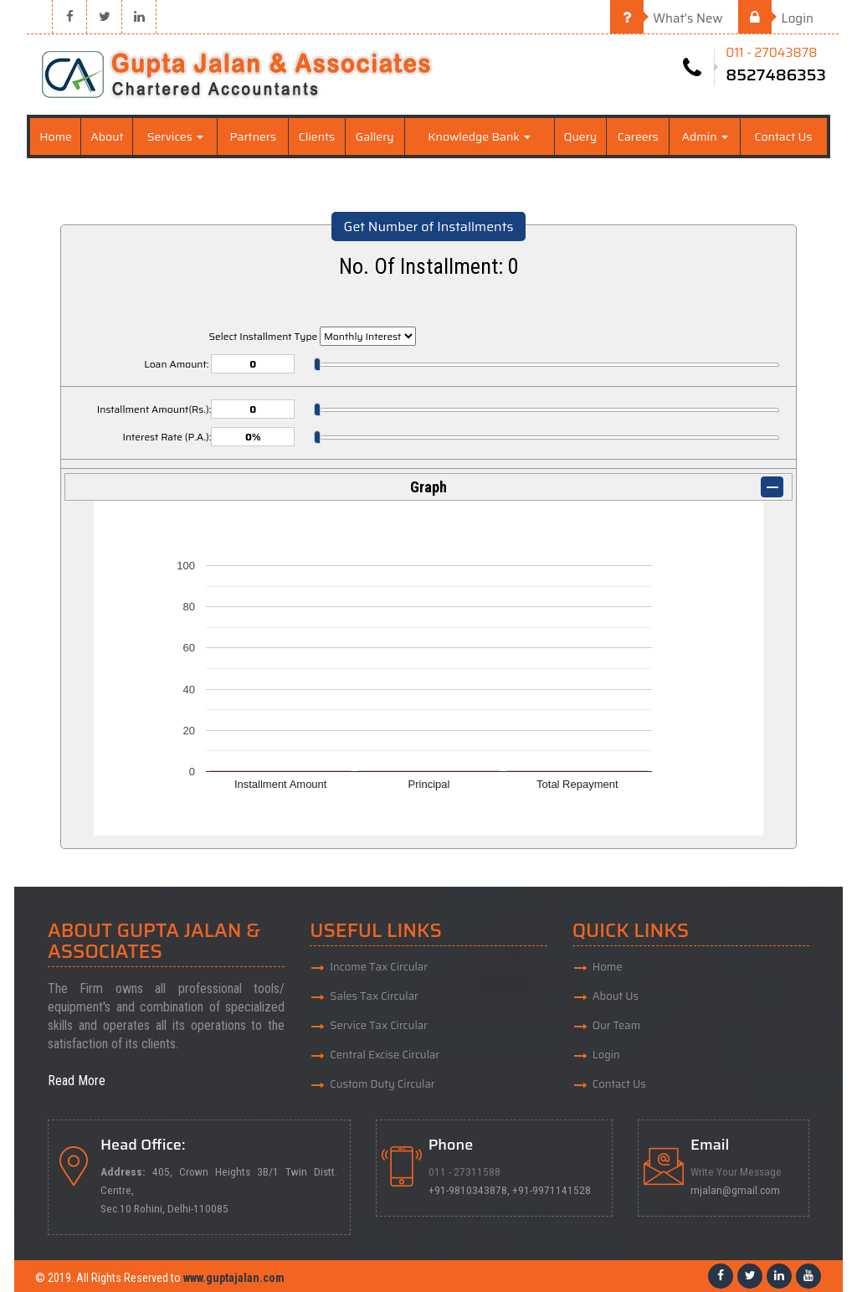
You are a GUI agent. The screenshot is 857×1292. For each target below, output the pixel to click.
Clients (317, 136)
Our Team (617, 1025)
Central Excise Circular (384, 1054)
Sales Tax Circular (374, 996)
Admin (704, 136)
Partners (252, 136)
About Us (616, 996)
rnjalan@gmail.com (735, 1190)
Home (55, 136)
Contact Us (783, 136)
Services (175, 136)
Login (775, 18)
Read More (76, 1081)
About (106, 136)
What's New (666, 18)
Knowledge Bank (479, 136)
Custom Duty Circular (382, 1084)
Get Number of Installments (429, 226)
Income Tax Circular (379, 966)
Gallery (375, 136)
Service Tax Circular (379, 1025)
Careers (638, 136)
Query (580, 136)
